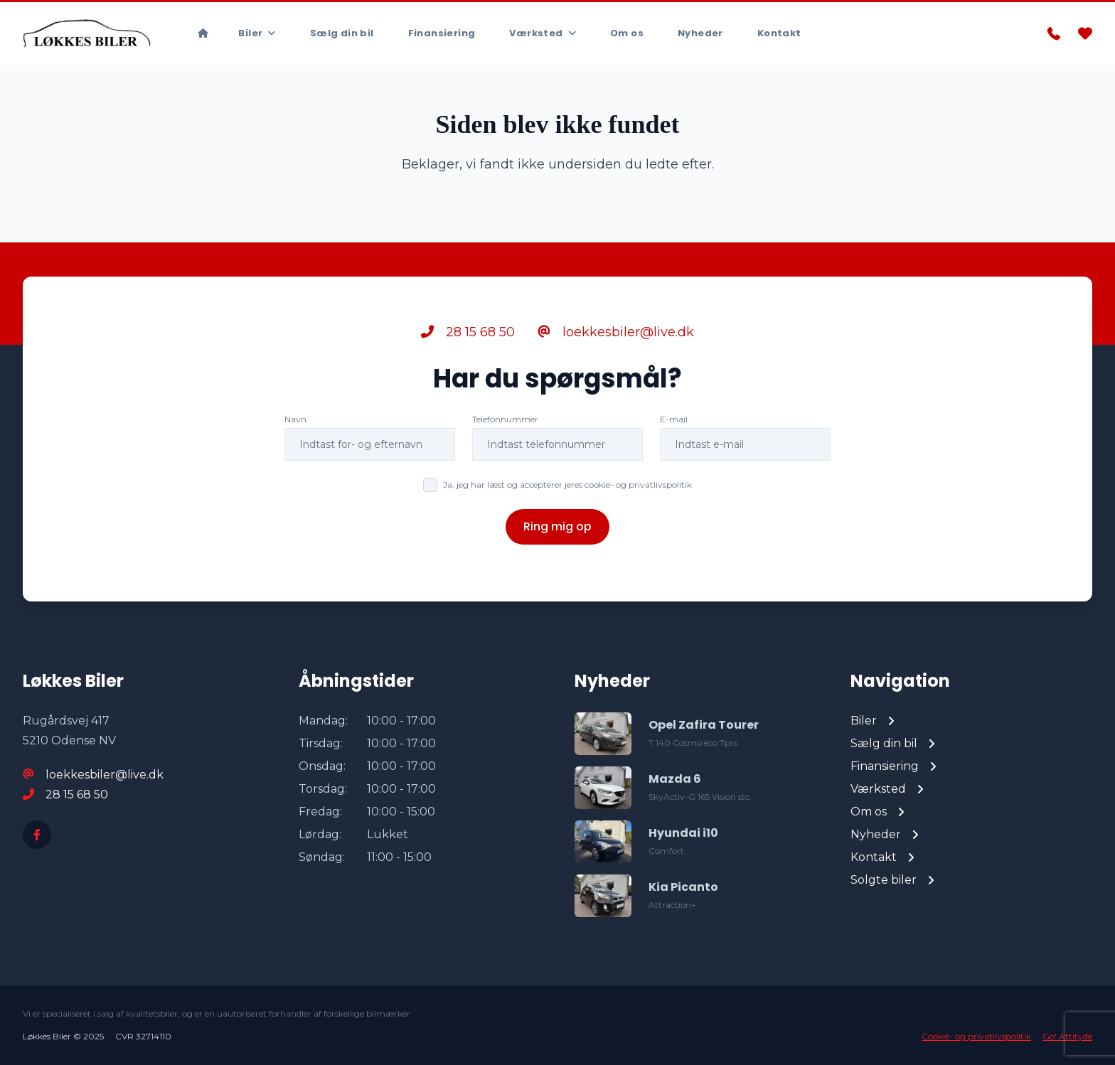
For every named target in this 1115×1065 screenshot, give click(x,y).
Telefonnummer (505, 419)
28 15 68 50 (468, 332)
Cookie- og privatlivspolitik (976, 1036)
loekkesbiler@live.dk (616, 332)
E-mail (674, 419)
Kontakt (779, 33)
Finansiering (442, 33)
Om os (627, 33)
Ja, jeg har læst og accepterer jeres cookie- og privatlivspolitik (567, 484)
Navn (295, 419)
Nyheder (700, 33)
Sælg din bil (342, 33)
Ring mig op (557, 526)
